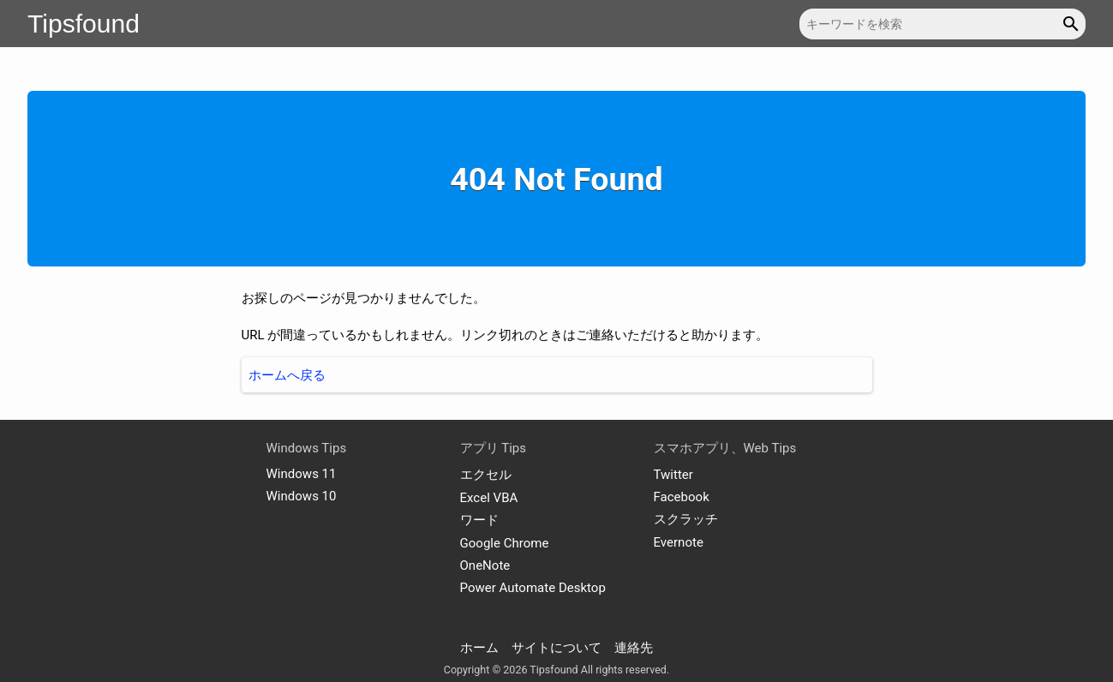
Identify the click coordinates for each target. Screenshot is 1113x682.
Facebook (681, 497)
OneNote (485, 565)
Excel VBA (489, 498)
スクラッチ (686, 519)
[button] (1073, 24)
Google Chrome (504, 543)
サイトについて (556, 647)
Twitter (673, 474)
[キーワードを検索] (942, 24)
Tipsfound (83, 23)
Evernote (678, 542)
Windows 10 (301, 496)
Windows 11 (301, 474)
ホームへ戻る (287, 375)
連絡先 (633, 647)
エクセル (486, 474)
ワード (479, 520)
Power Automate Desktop (533, 587)
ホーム (479, 647)
